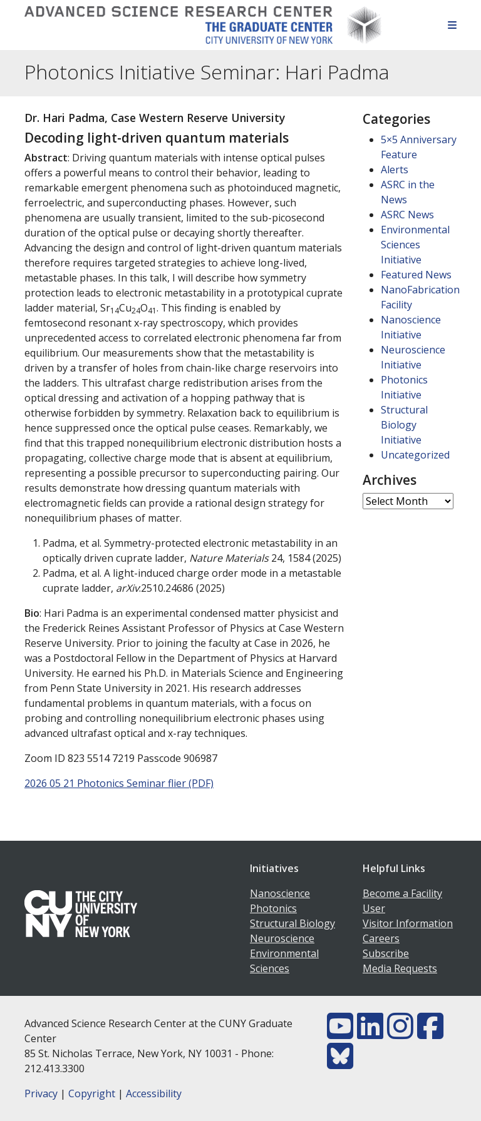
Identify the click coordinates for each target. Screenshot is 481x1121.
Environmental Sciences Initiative (415, 244)
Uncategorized (415, 455)
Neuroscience (282, 938)
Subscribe (386, 953)
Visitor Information (408, 923)
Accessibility (154, 1093)
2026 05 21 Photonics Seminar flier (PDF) (119, 783)
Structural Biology (292, 923)
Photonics (273, 908)
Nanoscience (280, 893)
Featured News (416, 275)
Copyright (91, 1093)
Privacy (41, 1093)
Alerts (394, 169)
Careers (381, 938)
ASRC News (407, 214)
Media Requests (400, 968)
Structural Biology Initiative (404, 425)
